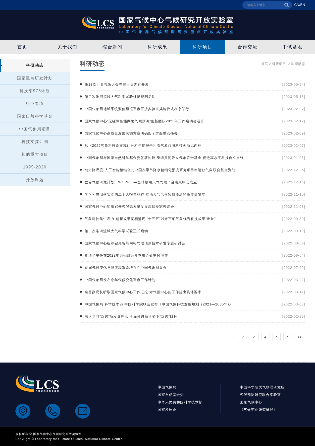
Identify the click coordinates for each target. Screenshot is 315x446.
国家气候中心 (251, 402)
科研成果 (157, 46)
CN (296, 5)
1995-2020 (35, 167)
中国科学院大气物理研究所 (262, 387)
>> (300, 337)
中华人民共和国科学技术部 (180, 402)
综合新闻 (112, 46)
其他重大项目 (34, 154)
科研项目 (202, 46)
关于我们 (67, 46)
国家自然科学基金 (35, 116)
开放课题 (35, 180)
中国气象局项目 (35, 129)
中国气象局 (167, 387)
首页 (22, 46)
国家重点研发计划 (35, 78)
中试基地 (292, 46)
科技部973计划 (35, 91)
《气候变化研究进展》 (258, 410)
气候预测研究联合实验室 (260, 395)
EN (302, 5)
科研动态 (35, 65)
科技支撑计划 (34, 142)
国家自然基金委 (171, 395)
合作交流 (248, 46)
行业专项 (35, 103)
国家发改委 (167, 410)
